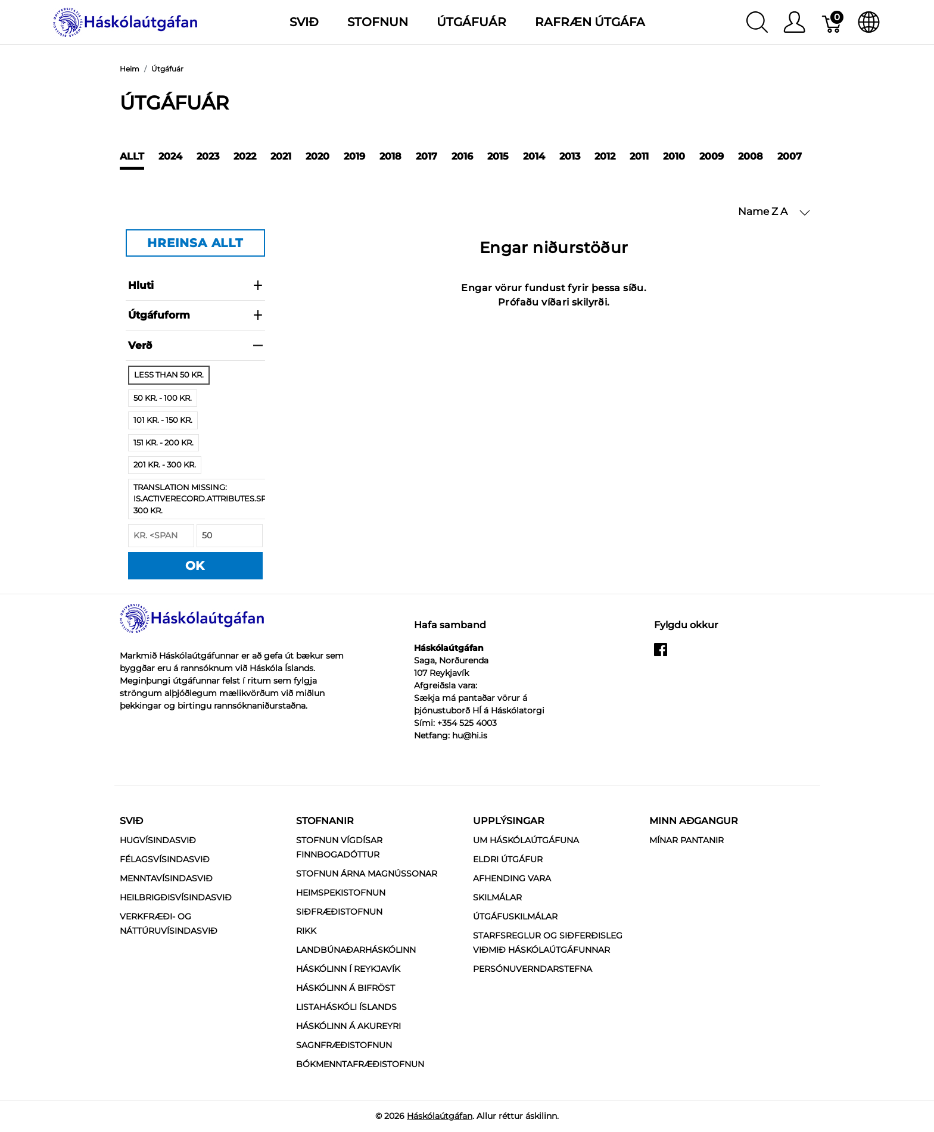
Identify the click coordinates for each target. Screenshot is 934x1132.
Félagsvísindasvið (165, 859)
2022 (245, 156)
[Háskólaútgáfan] (125, 21)
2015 (498, 156)
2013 (569, 156)
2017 (426, 156)
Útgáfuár (471, 22)
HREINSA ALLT (195, 243)
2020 (317, 156)
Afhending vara (512, 878)
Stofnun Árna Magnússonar (366, 873)
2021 (280, 156)
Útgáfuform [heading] (195, 315)
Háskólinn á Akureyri (348, 1026)
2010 (674, 156)
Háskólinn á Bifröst (345, 988)
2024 (170, 156)
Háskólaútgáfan (439, 1116)
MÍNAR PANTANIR (686, 840)
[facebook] (660, 654)
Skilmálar (497, 897)
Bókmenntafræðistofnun (360, 1064)
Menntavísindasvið (166, 878)
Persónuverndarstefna (532, 968)
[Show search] (757, 22)
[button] (774, 212)
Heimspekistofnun (340, 892)
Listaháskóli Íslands (346, 1007)
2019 (354, 156)
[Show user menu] (794, 22)
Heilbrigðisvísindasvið (176, 897)
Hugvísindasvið (158, 840)
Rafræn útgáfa (590, 22)
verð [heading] (195, 345)
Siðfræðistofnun (339, 911)
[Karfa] (832, 22)
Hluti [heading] (195, 285)
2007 (789, 156)
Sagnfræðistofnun (344, 1045)
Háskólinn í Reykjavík (348, 968)
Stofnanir (325, 821)
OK (195, 566)
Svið (131, 821)
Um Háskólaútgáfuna (526, 840)
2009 (711, 156)
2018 (390, 156)
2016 (462, 156)
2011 (639, 156)
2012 (604, 156)
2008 (750, 156)
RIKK (306, 930)
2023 (208, 156)
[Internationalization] (869, 22)
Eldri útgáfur (508, 859)
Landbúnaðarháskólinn (356, 949)
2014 (534, 156)
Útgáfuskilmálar (515, 916)
